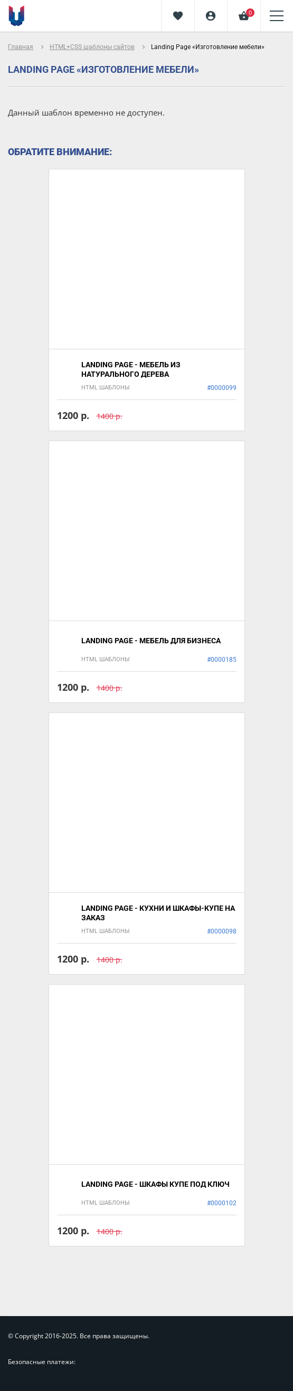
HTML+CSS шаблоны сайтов (92, 47)
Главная (20, 47)
